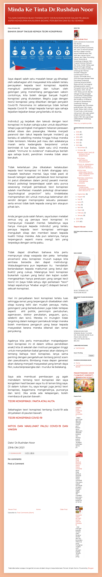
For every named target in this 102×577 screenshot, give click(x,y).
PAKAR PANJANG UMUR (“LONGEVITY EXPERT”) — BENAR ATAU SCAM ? (84, 375)
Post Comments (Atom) (25, 513)
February (81, 213)
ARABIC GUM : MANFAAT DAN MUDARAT (79, 412)
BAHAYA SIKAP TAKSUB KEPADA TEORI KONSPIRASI (85, 154)
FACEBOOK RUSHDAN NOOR (84, 366)
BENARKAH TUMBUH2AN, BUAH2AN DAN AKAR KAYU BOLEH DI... (85, 188)
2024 (78, 137)
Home (38, 509)
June (79, 202)
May (79, 205)
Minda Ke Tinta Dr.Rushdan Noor (51, 9)
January (80, 215)
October (81, 150)
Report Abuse (79, 227)
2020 (78, 219)
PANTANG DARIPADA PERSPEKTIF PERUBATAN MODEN (85, 180)
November (81, 147)
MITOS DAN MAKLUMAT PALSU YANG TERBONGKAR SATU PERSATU (85, 173)
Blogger (91, 568)
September (82, 194)
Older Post (63, 509)
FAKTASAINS (80, 348)
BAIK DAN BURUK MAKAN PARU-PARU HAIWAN (79, 464)
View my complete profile (83, 123)
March (80, 210)
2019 (78, 221)
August (80, 197)
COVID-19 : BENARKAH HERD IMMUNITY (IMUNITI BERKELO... (85, 166)
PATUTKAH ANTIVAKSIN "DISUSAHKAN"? (83, 160)
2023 (78, 140)
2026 (78, 132)
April (79, 207)
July (79, 199)
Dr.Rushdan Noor (82, 39)
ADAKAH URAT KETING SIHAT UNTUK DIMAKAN (79, 520)
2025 (78, 134)
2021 (78, 145)
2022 (78, 142)
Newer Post (12, 509)
